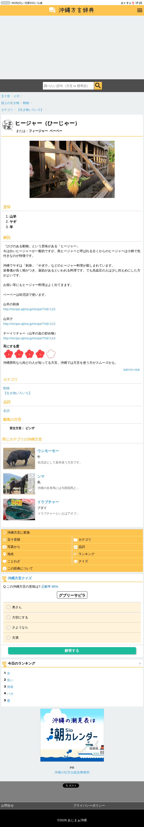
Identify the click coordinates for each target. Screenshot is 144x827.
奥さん (17, 607)
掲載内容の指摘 (131, 369)
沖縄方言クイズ (20, 578)
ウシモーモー (48, 451)
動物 (6, 388)
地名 (8, 554)
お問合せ (7, 805)
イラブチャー (48, 502)
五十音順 (11, 539)
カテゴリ (82, 539)
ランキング (83, 554)
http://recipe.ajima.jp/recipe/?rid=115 (29, 309)
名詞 (6, 410)
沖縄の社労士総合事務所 (72, 772)
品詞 (79, 547)
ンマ (40, 477)
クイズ (80, 561)
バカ (10, 693)
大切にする (20, 617)
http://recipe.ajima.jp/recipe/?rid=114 (29, 338)
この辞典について (17, 568)
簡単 (10, 687)
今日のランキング (21, 663)
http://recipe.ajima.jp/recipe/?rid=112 (29, 323)
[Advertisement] (72, 47)
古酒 (15, 637)
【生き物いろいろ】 (17, 393)
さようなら (20, 627)
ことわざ (11, 561)
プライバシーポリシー (89, 805)
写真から (11, 547)
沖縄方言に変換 (16, 532)
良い (10, 680)
